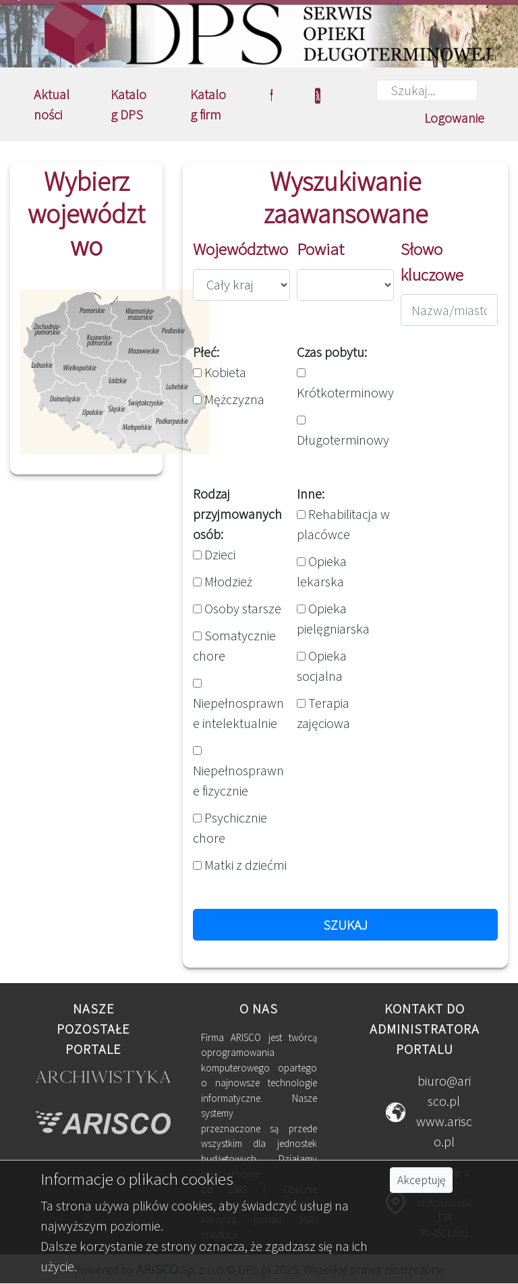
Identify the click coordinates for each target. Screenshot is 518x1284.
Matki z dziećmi (240, 864)
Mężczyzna (228, 399)
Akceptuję (421, 1180)
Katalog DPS (128, 104)
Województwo (240, 249)
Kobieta (219, 372)
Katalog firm (208, 104)
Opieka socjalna (322, 665)
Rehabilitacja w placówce (343, 523)
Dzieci (214, 554)
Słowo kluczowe (432, 261)
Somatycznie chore (234, 645)
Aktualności (51, 104)
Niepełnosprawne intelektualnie (238, 705)
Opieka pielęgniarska (333, 618)
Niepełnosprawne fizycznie (238, 772)
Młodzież (222, 581)
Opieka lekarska (322, 571)
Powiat (320, 249)
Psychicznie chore (230, 827)
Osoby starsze (237, 608)
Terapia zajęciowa (323, 712)
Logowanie (454, 117)
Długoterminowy (343, 432)
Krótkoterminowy (345, 384)
